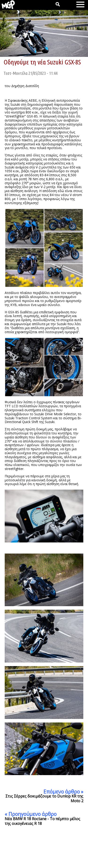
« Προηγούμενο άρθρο (31, 814)
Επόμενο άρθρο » (63, 791)
